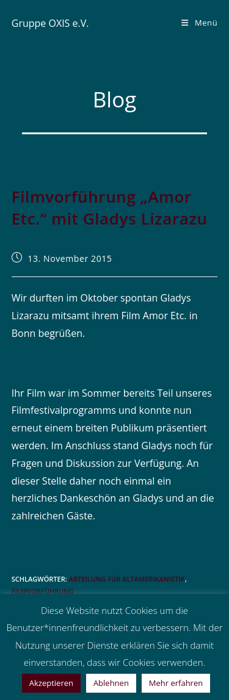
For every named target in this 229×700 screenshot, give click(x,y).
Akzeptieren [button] (51, 682)
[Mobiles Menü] (199, 22)
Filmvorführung (43, 591)
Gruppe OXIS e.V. (50, 23)
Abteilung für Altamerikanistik (127, 578)
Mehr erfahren (176, 682)
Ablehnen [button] (111, 682)
